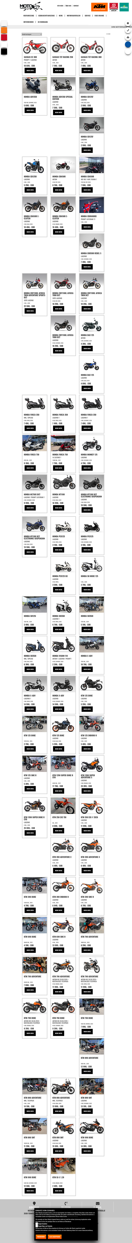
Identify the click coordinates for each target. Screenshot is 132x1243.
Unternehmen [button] (28, 22)
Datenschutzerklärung (72, 1216)
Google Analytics (42, 1224)
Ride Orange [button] (99, 16)
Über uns (68, 6)
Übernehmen (41, 1237)
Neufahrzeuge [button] (28, 16)
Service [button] (87, 16)
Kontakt (76, 6)
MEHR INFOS (30, 70)
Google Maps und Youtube (45, 1226)
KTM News (60, 6)
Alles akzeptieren (54, 1237)
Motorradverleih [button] (73, 16)
